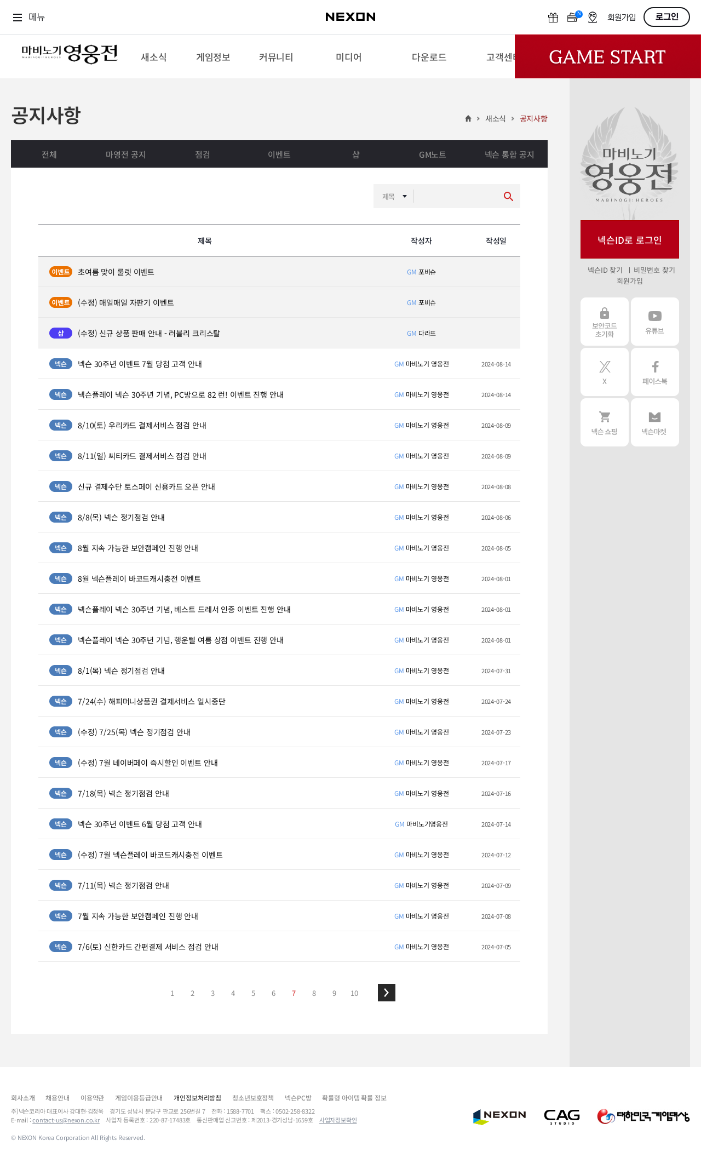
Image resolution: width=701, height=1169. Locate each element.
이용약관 (92, 1097)
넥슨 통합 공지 (510, 154)
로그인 (667, 17)
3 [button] (213, 993)
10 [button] (354, 993)
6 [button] (273, 993)
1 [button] (172, 993)
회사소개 (23, 1097)
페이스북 (655, 372)
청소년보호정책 (253, 1097)
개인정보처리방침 (197, 1097)
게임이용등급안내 (139, 1097)
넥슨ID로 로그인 (629, 240)
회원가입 (621, 17)
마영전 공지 (126, 154)
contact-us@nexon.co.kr (66, 1119)
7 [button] (294, 993)
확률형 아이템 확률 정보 (354, 1097)
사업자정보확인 (338, 1119)
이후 (386, 992)
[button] (386, 992)
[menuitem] (153, 56)
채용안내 (57, 1097)
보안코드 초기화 (605, 321)
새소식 (496, 118)
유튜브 (655, 321)
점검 (202, 154)
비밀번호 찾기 (654, 270)
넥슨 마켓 (655, 422)
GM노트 (432, 154)
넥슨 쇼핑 (605, 422)
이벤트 (279, 154)
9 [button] (334, 993)
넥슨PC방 (298, 1097)
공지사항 (534, 118)
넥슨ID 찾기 (605, 270)
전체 (49, 154)
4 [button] (233, 993)
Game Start (608, 56)
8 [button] (314, 993)
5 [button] (253, 993)
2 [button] (192, 993)
